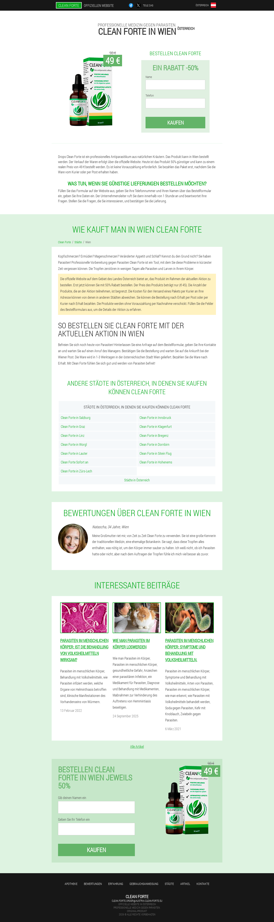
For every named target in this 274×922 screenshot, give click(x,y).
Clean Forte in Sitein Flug (156, 453)
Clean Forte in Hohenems (156, 462)
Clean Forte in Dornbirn (154, 444)
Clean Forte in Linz (72, 435)
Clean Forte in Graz (73, 426)
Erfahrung (115, 884)
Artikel (185, 884)
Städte (169, 884)
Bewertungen (93, 884)
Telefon (150, 95)
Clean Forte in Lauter (74, 453)
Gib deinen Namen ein (72, 797)
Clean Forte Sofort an (74, 462)
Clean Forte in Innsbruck (155, 417)
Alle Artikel (137, 746)
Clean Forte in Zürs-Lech (76, 471)
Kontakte (203, 884)
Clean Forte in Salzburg (75, 417)
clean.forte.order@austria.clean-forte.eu (137, 900)
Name (149, 76)
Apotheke (71, 884)
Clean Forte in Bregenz (154, 435)
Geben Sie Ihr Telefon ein (74, 819)
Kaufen (175, 122)
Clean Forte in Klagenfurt (156, 426)
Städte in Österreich (137, 480)
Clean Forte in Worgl (74, 444)
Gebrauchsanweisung (144, 884)
